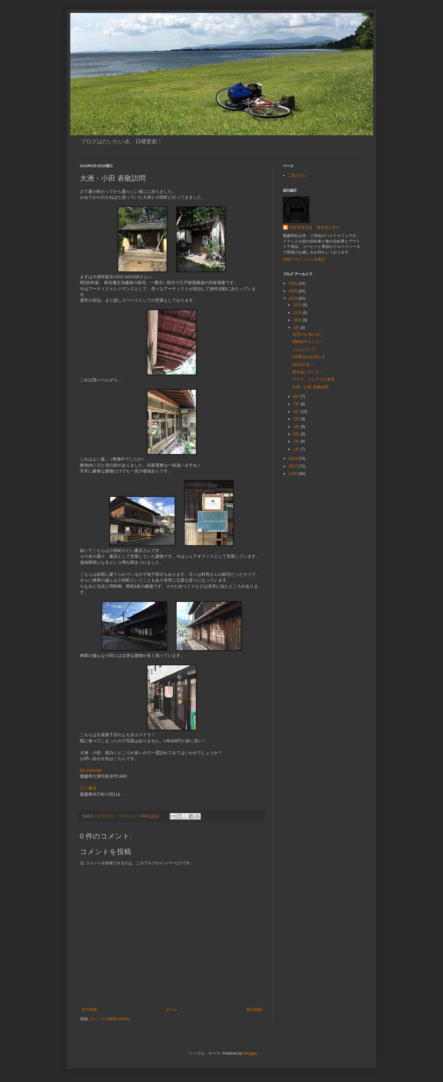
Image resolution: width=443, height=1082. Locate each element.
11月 (298, 312)
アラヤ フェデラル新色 (313, 379)
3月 (296, 434)
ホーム (172, 1009)
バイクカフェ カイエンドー (314, 227)
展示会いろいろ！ (307, 372)
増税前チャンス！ (307, 341)
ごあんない (297, 175)
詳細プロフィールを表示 (304, 259)
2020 (293, 291)
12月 (298, 305)
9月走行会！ (303, 364)
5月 (296, 419)
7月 (296, 404)
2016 (293, 473)
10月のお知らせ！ (307, 334)
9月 (296, 328)
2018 (293, 458)
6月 (296, 411)
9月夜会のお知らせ (308, 357)
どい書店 (88, 788)
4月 (296, 426)
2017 (293, 466)
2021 (293, 283)
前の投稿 (254, 1009)
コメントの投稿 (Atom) (109, 1019)
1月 (296, 449)
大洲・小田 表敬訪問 (310, 387)
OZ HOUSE (91, 770)
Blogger (250, 1053)
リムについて (303, 349)
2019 (293, 298)
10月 (298, 320)
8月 (296, 396)
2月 (296, 441)
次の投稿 (89, 1009)
